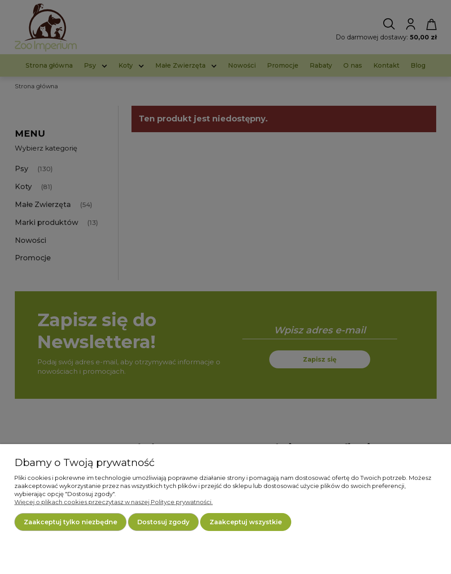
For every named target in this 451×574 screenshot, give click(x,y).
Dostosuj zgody (163, 522)
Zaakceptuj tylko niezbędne (70, 522)
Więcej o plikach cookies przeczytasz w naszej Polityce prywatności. (113, 501)
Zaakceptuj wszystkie (246, 522)
